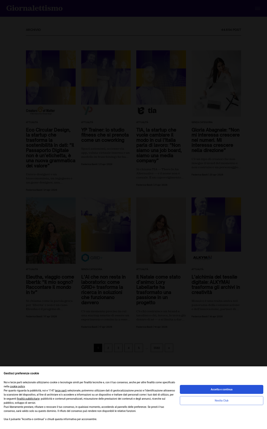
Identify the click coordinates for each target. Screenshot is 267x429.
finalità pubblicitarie (28, 398)
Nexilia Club (221, 400)
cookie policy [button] (17, 386)
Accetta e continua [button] (221, 389)
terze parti (61, 390)
